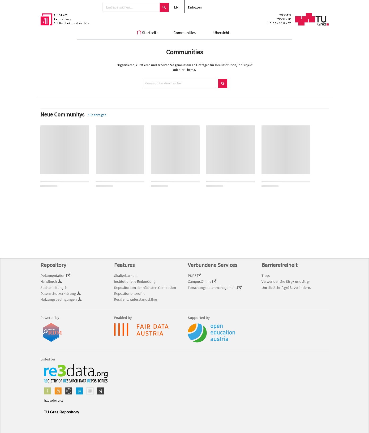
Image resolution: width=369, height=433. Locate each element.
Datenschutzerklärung (60, 293)
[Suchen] (164, 7)
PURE (195, 275)
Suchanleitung (54, 287)
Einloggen (195, 7)
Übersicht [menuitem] (221, 32)
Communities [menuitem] (184, 32)
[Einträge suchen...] (131, 7)
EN (176, 7)
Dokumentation (55, 275)
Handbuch (51, 281)
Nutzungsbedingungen (61, 299)
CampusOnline (202, 281)
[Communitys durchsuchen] (180, 83)
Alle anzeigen (97, 115)
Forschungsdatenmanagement (215, 287)
